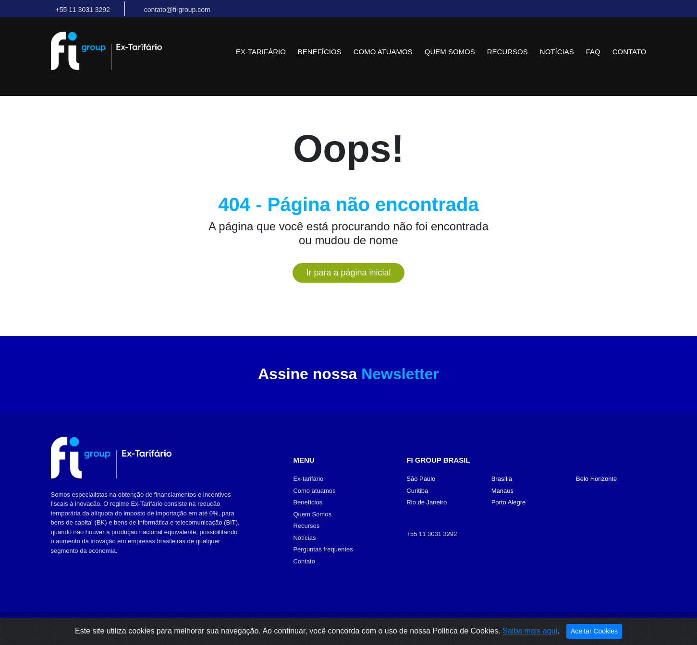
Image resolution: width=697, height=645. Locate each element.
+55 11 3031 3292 (431, 534)
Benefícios (320, 52)
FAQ (593, 52)
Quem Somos (450, 52)
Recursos (507, 52)
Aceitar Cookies (594, 631)
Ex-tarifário (261, 52)
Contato (629, 52)
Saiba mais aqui (529, 631)
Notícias (557, 52)
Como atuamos (383, 52)
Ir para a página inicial (348, 272)
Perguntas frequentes (323, 549)
